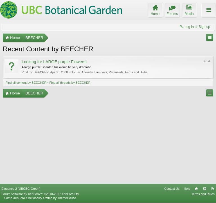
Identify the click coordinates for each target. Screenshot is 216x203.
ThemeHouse (66, 198)
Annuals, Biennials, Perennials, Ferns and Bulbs (115, 72)
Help (187, 188)
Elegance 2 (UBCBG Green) (20, 188)
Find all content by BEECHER (26, 82)
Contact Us (171, 188)
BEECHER (41, 72)
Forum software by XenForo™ (40, 194)
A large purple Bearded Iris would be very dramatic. (57, 67)
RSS (213, 189)
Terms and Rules (203, 194)
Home (196, 189)
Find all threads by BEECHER (70, 82)
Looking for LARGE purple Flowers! (54, 61)
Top (204, 189)
